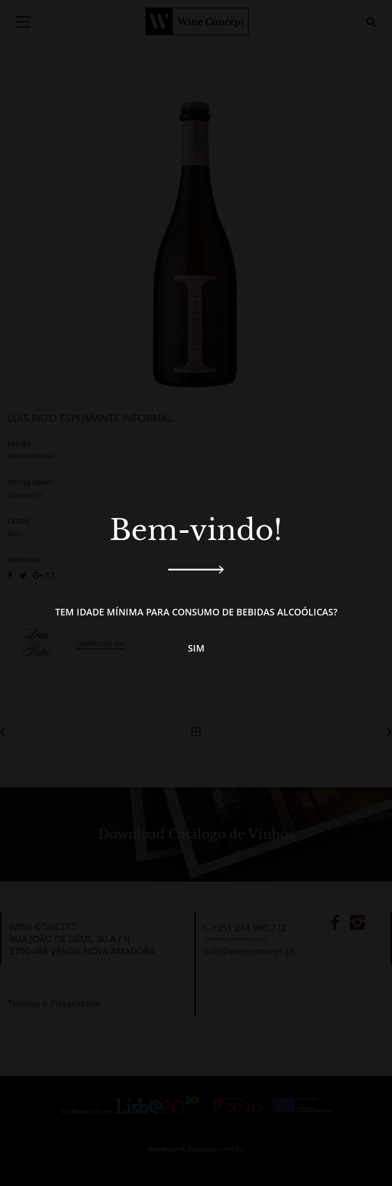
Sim (196, 648)
